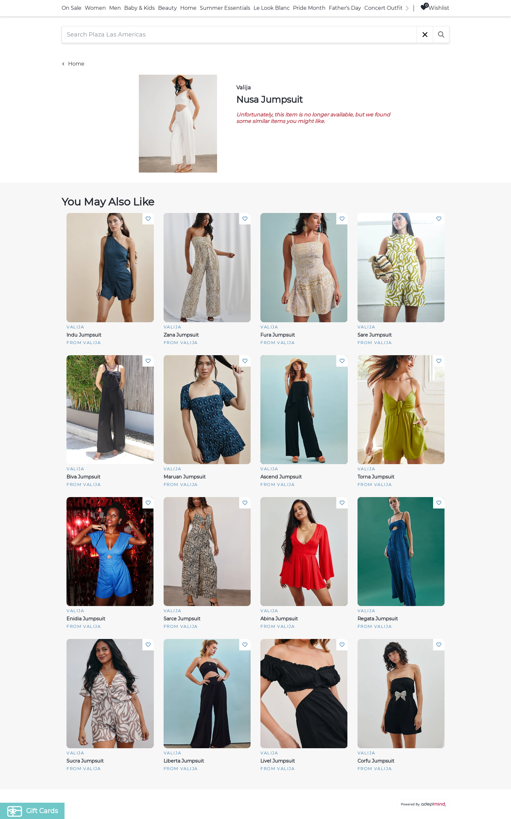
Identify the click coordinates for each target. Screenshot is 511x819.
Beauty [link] (167, 8)
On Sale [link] (71, 8)
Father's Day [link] (345, 8)
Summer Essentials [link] (225, 8)
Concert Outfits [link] (384, 8)
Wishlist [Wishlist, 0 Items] (434, 7)
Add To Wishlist (148, 218)
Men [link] (115, 8)
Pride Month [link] (309, 8)
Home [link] (188, 8)
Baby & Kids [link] (139, 8)
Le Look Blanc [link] (272, 8)
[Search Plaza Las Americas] (239, 34)
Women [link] (95, 8)
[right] (407, 8)
